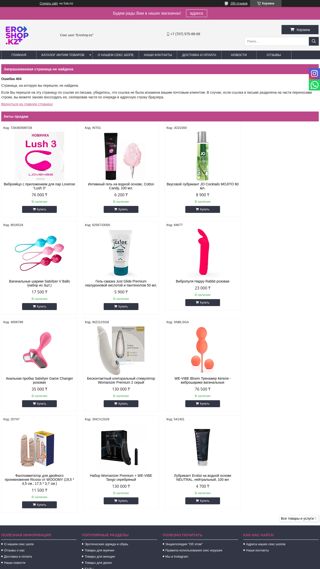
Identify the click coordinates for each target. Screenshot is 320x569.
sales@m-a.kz (179, 514)
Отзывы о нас (14, 457)
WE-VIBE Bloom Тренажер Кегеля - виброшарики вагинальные (39, 384)
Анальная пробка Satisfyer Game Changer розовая (200, 283)
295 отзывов (239, 3)
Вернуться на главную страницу (27, 104)
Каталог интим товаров (62, 55)
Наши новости (14, 469)
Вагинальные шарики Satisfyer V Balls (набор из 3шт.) (281, 186)
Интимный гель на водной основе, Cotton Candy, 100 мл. (120, 186)
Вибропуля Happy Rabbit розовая (120, 281)
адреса (196, 13)
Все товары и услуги (297, 425)
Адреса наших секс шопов (266, 451)
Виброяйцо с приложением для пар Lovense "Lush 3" (39, 186)
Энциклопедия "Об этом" (184, 451)
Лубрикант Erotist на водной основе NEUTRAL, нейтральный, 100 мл (281, 384)
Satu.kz (181, 560)
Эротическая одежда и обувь (106, 451)
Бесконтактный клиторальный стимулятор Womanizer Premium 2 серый (281, 283)
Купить (41, 209)
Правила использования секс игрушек (193, 457)
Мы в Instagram (176, 463)
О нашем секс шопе (116, 55)
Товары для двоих (98, 469)
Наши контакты (158, 55)
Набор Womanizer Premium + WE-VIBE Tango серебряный (200, 384)
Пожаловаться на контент (183, 564)
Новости (239, 55)
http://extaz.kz (178, 508)
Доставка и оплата (199, 55)
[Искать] (314, 41)
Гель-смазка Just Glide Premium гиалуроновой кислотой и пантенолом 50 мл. (39, 285)
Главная (18, 55)
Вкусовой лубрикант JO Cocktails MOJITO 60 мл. (200, 186)
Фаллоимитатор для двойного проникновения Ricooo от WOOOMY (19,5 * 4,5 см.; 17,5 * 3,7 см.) (119, 386)
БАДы (89, 476)
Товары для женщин (100, 463)
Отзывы (274, 55)
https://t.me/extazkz (183, 521)
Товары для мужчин (99, 457)
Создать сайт (49, 3)
